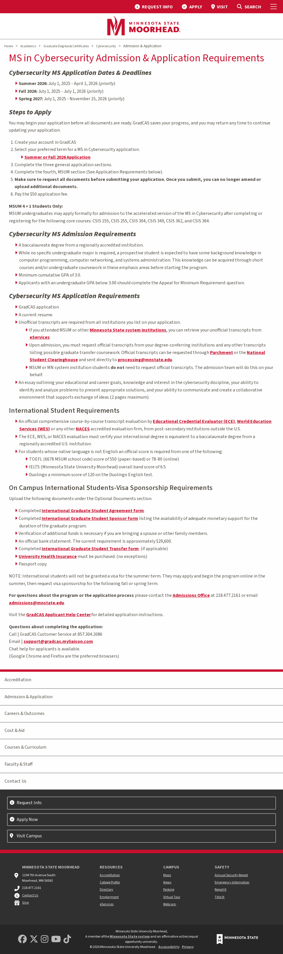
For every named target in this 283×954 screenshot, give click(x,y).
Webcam (169, 904)
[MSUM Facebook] (22, 939)
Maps (167, 875)
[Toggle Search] (248, 6)
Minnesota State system (130, 936)
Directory (106, 889)
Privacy (188, 946)
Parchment (221, 352)
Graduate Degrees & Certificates (66, 46)
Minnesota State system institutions (128, 330)
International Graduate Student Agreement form (93, 511)
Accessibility (169, 946)
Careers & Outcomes (25, 713)
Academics (28, 46)
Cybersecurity (106, 46)
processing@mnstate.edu (145, 360)
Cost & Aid (14, 730)
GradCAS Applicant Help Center (58, 615)
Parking (168, 889)
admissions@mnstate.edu (36, 603)
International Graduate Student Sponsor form (90, 518)
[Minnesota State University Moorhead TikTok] (67, 939)
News (167, 882)
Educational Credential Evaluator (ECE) (194, 421)
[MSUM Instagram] (44, 939)
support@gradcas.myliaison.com (58, 641)
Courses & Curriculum (25, 747)
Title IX (219, 897)
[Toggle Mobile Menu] (274, 6)
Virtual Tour (171, 897)
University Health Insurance (48, 556)
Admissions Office (191, 595)
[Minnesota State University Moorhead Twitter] (34, 939)
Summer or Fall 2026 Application (57, 157)
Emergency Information (232, 882)
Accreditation (18, 680)
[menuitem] (153, 6)
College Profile (110, 882)
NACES (83, 429)
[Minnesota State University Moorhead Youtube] (56, 939)
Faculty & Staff (18, 764)
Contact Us (15, 781)
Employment (109, 897)
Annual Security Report (231, 875)
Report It (220, 889)
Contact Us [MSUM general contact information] (30, 895)
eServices (40, 337)
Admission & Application (29, 697)
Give (25, 902)
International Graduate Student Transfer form (90, 549)
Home (8, 46)
